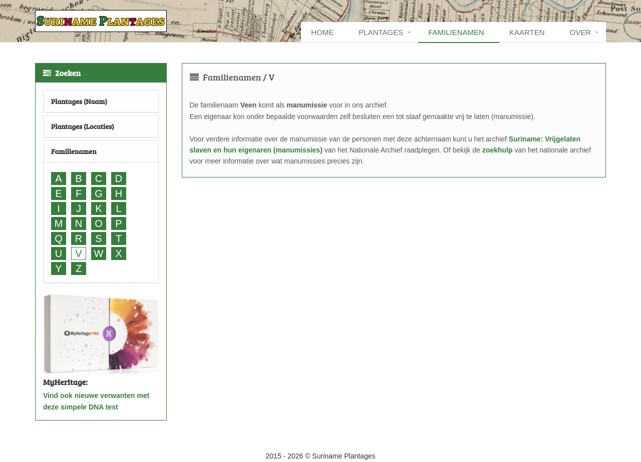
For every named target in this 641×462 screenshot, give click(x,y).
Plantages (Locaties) (82, 126)
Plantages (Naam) (79, 101)
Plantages (381, 32)
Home (322, 32)
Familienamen (456, 32)
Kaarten (527, 32)
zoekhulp (497, 150)
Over (580, 32)
